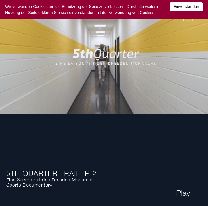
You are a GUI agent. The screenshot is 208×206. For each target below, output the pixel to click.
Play (183, 192)
